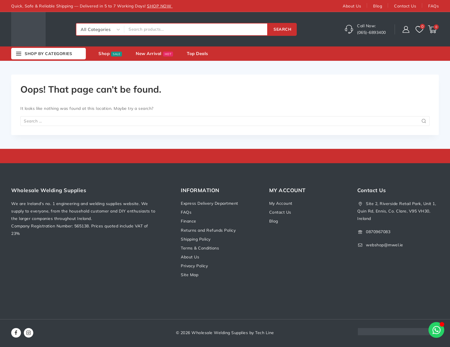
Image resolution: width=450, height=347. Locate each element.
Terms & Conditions (200, 248)
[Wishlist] (419, 29)
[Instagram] (29, 333)
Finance (188, 221)
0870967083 (378, 231)
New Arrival (154, 53)
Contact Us (405, 6)
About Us (352, 6)
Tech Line (264, 332)
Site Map (189, 274)
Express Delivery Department (209, 203)
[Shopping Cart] (433, 29)
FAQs (433, 6)
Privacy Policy (194, 265)
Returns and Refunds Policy (208, 230)
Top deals (197, 53)
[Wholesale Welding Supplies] (28, 29)
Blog (377, 6)
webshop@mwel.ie (384, 244)
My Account (280, 203)
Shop (110, 53)
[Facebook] (16, 333)
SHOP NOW (160, 6)
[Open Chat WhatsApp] (436, 330)
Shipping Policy (196, 239)
